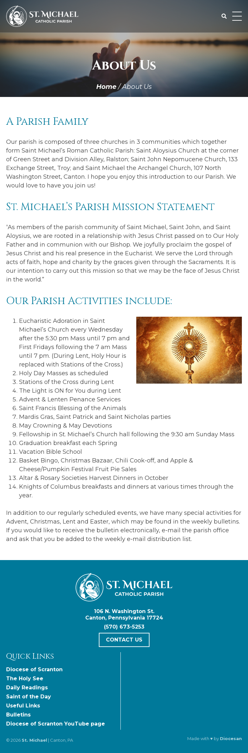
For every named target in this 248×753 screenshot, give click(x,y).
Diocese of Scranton (34, 669)
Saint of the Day (28, 697)
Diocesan (231, 738)
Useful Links (23, 706)
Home (106, 86)
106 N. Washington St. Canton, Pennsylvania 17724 (124, 614)
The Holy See (24, 678)
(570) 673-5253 (124, 627)
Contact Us (124, 640)
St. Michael (34, 740)
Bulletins (18, 715)
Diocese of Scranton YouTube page (55, 724)
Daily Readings (27, 687)
